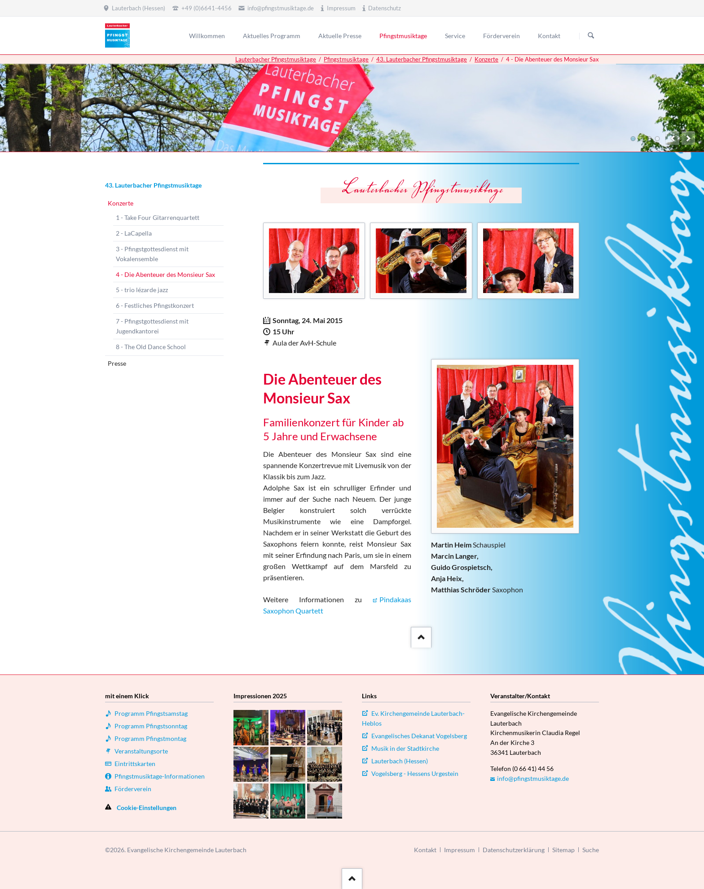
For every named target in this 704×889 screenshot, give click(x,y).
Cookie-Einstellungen (146, 807)
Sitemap (563, 850)
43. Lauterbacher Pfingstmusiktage (421, 59)
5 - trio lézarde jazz (142, 289)
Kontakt (425, 850)
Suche (590, 850)
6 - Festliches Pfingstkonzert (155, 305)
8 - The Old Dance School (151, 346)
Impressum (459, 850)
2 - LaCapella (134, 233)
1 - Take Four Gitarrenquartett (157, 217)
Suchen (591, 36)
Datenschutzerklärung (514, 850)
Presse (117, 363)
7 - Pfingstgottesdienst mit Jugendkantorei (152, 326)
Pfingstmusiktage (346, 59)
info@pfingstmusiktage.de (533, 778)
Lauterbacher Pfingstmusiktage (275, 59)
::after (420, 635)
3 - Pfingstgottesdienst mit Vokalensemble (152, 254)
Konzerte (486, 59)
